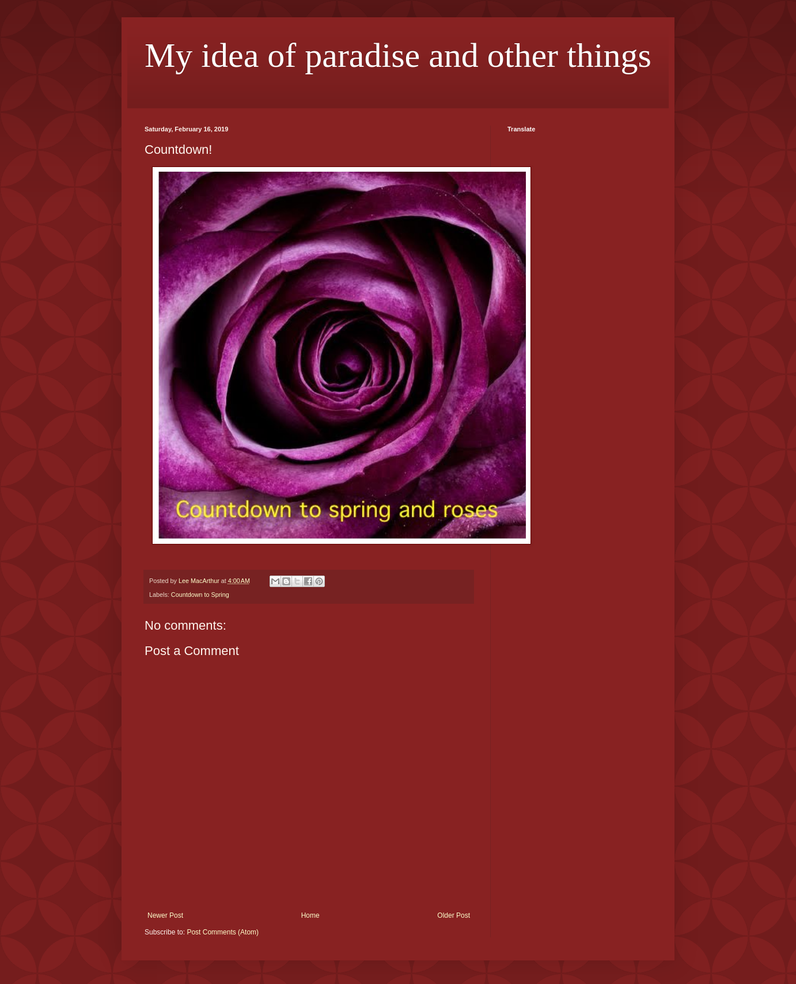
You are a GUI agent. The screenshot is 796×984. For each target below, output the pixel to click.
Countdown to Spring (200, 594)
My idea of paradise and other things (398, 55)
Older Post (453, 915)
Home (310, 915)
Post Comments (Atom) (223, 932)
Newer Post (165, 915)
